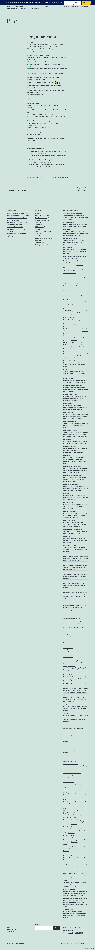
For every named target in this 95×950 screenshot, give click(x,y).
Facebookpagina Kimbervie (71, 6)
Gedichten (65, 177)
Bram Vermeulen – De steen (69, 273)
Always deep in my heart (68, 222)
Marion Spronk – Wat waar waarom (71, 674)
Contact (51, 7)
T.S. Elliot (65, 844)
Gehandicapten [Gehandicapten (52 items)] (69, 930)
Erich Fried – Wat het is (68, 378)
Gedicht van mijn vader (68, 412)
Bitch (64, 267)
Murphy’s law (66, 704)
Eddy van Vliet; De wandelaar (69, 360)
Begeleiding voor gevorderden (14, 236)
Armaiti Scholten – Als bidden (70, 238)
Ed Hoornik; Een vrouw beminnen (70, 351)
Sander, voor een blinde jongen (70, 808)
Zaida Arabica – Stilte (68, 909)
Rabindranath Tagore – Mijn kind (70, 764)
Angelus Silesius (67, 229)
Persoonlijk (38, 240)
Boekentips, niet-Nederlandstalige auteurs (18, 213)
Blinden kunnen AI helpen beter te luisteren (18, 215)
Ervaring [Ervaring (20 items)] (77, 927)
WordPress (85, 943)
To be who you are (67, 853)
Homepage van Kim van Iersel (19, 6)
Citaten (37, 222)
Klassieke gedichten (67, 554)
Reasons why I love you (68, 782)
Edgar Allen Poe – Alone (68, 369)
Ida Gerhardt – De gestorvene (69, 511)
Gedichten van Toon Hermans (69, 421)
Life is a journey (66, 581)
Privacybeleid (84, 6)
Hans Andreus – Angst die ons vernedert (72, 466)
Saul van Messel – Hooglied (69, 817)
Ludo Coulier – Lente (68, 601)
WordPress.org (10, 934)
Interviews (37, 229)
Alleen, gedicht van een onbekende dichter (72, 213)
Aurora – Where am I (67, 247)
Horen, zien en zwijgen (68, 502)
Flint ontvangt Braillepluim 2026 (15, 227)
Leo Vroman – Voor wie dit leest (70, 572)
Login (8, 927)
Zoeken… (37, 924)
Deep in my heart (67, 326)
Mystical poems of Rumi (68, 713)
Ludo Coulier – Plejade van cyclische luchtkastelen (74, 610)
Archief (37, 213)
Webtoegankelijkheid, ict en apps (43, 245)
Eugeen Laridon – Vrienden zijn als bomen (72, 385)
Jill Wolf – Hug (66, 536)
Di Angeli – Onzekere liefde (69, 333)
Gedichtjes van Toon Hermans (70, 430)
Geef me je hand (67, 439)
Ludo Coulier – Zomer (68, 648)
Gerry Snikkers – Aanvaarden (69, 446)
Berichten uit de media (41, 218)
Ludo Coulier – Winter (68, 639)
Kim (31, 179)
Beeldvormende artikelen (41, 215)
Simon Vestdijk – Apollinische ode (71, 835)
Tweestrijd (65, 880)
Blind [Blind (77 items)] (67, 927)
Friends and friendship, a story (70, 394)
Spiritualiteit (38, 242)
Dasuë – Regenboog (67, 299)
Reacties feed (10, 931)
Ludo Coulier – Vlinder (68, 630)
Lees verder (69, 219)
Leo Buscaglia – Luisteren (69, 563)
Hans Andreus (66, 455)
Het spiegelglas (66, 493)
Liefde (36, 233)
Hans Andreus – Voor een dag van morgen (43, 151)
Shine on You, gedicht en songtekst (71, 826)
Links (36, 236)
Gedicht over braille (67, 403)
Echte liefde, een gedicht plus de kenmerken (73, 342)
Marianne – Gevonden (68, 657)
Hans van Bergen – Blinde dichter (70, 484)
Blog (60, 6)
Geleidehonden (39, 227)
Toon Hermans (66, 862)
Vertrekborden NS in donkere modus (16, 233)
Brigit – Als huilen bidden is (39, 155)
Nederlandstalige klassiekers (69, 733)
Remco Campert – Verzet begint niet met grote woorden (75, 790)
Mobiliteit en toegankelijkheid (42, 238)
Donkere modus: (89, 948)
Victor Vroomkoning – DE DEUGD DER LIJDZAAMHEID (75, 898)
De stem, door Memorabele (69, 317)
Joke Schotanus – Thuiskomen (70, 545)
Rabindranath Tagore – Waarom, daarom (43, 160)
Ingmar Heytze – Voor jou (69, 520)
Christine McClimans (68, 290)
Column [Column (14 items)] (73, 927)
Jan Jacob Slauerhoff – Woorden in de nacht (73, 529)
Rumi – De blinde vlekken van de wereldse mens (74, 799)
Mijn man (65, 695)
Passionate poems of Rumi (69, 755)
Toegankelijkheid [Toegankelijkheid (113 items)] (73, 933)
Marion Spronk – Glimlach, (69, 666)
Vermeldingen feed (11, 929)
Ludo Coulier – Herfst (68, 590)
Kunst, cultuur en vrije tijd (41, 231)
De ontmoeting (66, 308)
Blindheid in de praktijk (41, 220)
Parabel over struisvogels (69, 744)
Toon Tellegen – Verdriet (68, 871)
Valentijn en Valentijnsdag (69, 889)
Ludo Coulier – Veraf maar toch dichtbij (42, 164)
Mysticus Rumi (66, 724)
